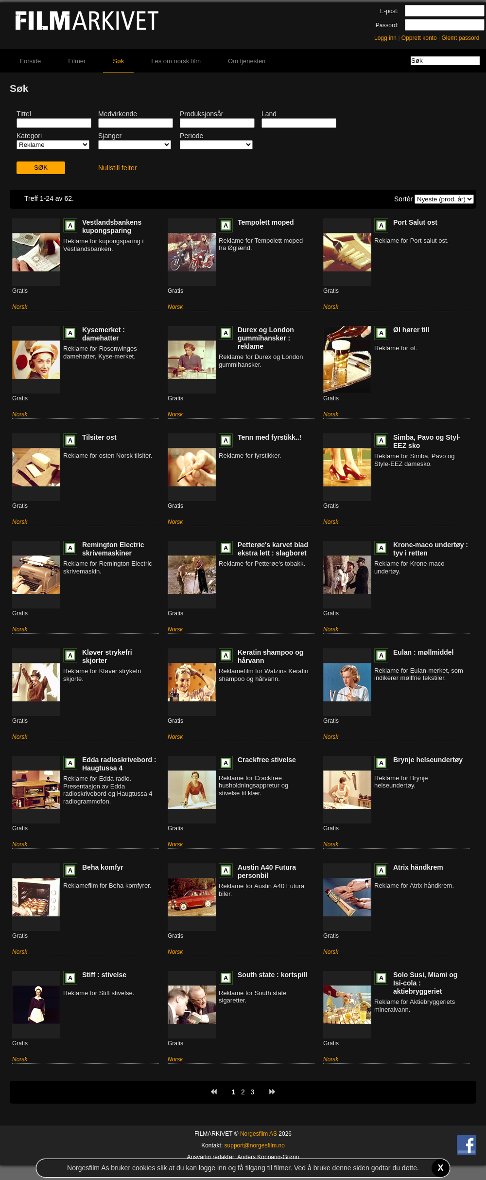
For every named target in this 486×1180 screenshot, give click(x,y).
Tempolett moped (266, 222)
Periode (191, 136)
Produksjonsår (202, 114)
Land (269, 114)
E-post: (389, 11)
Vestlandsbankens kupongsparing (111, 226)
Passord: (387, 25)
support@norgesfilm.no (255, 1145)
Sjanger (110, 136)
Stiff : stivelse (104, 975)
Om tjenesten (246, 61)
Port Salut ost (415, 222)
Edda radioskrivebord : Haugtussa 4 (119, 764)
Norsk (19, 307)
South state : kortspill (272, 975)
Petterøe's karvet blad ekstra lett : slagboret (273, 549)
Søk (118, 61)
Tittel (24, 114)
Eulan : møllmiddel (423, 652)
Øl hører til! (411, 330)
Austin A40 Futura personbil (267, 871)
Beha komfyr (102, 867)
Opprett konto (419, 38)
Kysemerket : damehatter (103, 334)
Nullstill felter (117, 168)
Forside (30, 61)
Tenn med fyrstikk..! (269, 437)
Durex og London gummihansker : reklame (266, 338)
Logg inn (385, 38)
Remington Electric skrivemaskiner (113, 549)
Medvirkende (117, 114)
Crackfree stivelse (267, 760)
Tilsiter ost (99, 437)
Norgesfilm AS (258, 1133)
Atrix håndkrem (418, 867)
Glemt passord (460, 38)
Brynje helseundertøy (428, 760)
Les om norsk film (176, 61)
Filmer (77, 61)
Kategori (29, 136)
